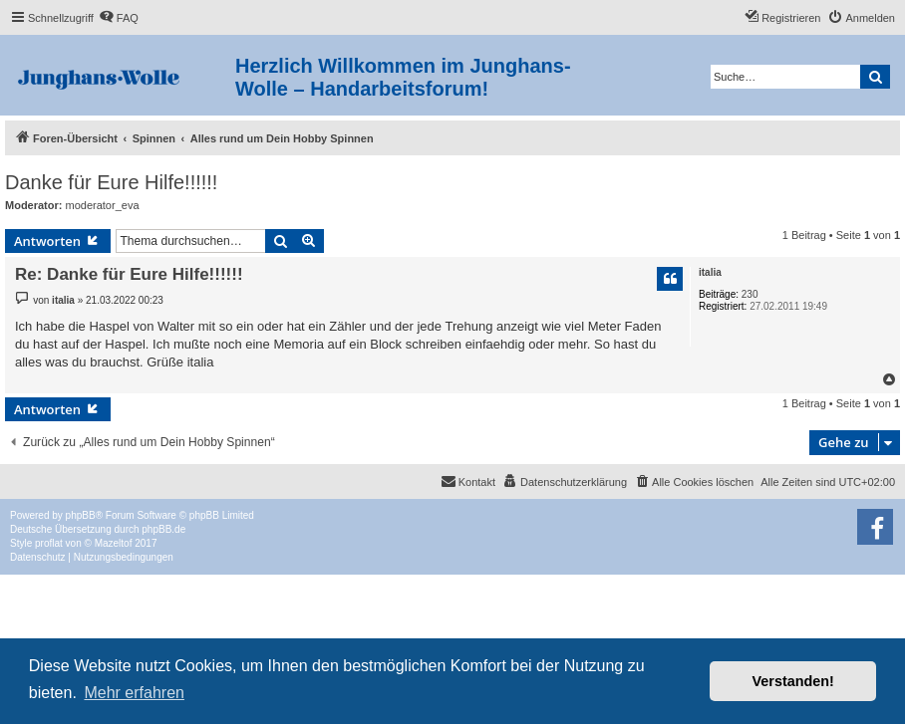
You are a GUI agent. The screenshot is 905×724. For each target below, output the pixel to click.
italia (710, 272)
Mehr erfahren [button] (134, 692)
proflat (49, 543)
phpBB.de (163, 529)
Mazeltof (114, 543)
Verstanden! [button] (793, 681)
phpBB (81, 515)
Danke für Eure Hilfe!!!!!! (111, 182)
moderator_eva (103, 205)
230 (750, 294)
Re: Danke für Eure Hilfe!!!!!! (129, 274)
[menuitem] (119, 18)
